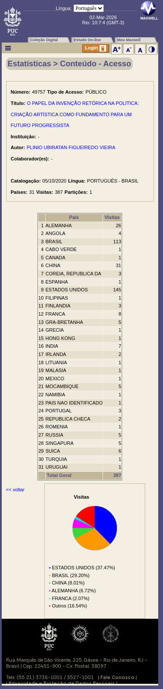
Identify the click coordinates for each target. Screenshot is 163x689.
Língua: (64, 8)
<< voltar (15, 489)
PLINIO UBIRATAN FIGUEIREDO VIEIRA (71, 147)
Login (95, 48)
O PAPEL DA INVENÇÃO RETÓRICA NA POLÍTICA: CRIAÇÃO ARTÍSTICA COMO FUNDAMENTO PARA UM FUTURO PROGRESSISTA (75, 114)
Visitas (112, 217)
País (74, 217)
